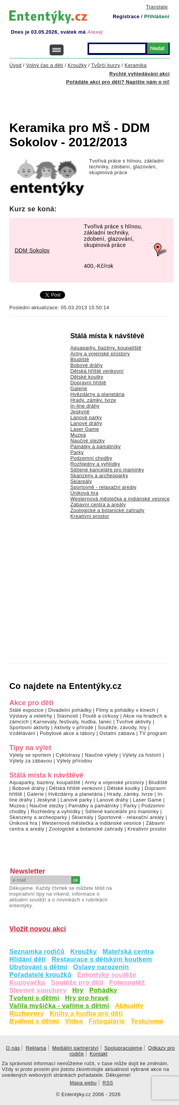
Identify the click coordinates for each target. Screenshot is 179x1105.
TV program (153, 733)
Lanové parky (86, 417)
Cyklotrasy (68, 755)
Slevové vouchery (38, 990)
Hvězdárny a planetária (97, 394)
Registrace (126, 16)
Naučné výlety (101, 755)
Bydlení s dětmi (34, 1021)
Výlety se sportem (30, 755)
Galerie (78, 388)
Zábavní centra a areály (98, 504)
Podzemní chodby (91, 458)
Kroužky (84, 951)
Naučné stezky (87, 441)
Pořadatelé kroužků (40, 974)
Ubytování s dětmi (38, 967)
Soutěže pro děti (77, 982)
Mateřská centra (128, 951)
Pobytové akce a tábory (67, 733)
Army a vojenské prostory (100, 353)
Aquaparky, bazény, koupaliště (105, 348)
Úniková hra (84, 493)
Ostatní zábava (117, 733)
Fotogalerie (107, 1021)
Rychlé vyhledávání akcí (139, 74)
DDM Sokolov (32, 250)
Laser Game (84, 429)
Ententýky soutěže (106, 974)
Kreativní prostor (89, 516)
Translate (157, 7)
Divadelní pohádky (69, 710)
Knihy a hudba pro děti (86, 1013)
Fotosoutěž (127, 982)
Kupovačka (27, 982)
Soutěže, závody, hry (122, 727)
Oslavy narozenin (101, 967)
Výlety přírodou (74, 761)
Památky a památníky (95, 446)
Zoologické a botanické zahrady (107, 510)
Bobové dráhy (86, 365)
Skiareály (81, 481)
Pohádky (103, 990)
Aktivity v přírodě (73, 727)
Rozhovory (26, 1013)
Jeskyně (80, 412)
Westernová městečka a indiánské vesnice (120, 499)
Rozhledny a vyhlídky (95, 464)
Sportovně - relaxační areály (103, 487)
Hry (78, 990)
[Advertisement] (94, 98)
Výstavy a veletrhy (30, 716)
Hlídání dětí (27, 959)
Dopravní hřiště (88, 382)
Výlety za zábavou (30, 761)
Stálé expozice (26, 710)
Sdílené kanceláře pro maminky (107, 470)
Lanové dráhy (86, 423)
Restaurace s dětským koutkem (102, 959)
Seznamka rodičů (37, 951)
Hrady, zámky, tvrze (93, 400)
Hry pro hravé (87, 998)
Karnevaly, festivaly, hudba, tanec (72, 722)
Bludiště (79, 359)
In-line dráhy (84, 406)
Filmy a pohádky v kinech (125, 710)
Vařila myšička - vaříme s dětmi (59, 1005)
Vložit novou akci (37, 929)
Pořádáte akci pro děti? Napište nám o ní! (118, 82)
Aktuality (129, 1005)
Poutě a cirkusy (101, 716)
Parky (77, 452)
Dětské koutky (86, 377)
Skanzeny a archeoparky (99, 475)
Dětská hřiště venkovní (97, 371)
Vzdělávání (22, 733)
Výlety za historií (141, 755)
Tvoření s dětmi (34, 998)
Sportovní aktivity (29, 727)
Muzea (78, 435)
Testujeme (147, 1021)
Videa (74, 1021)
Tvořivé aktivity (133, 722)
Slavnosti (67, 716)
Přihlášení (156, 16)
